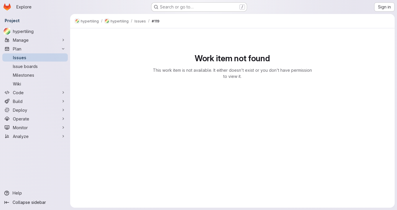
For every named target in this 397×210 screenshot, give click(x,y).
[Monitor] (35, 127)
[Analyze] (35, 136)
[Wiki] (35, 84)
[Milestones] (35, 75)
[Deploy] (35, 110)
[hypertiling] (35, 31)
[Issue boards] (35, 66)
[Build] (35, 101)
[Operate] (35, 119)
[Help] (35, 193)
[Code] (35, 92)
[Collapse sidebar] (35, 202)
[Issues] (35, 57)
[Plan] (35, 49)
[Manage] (35, 40)
